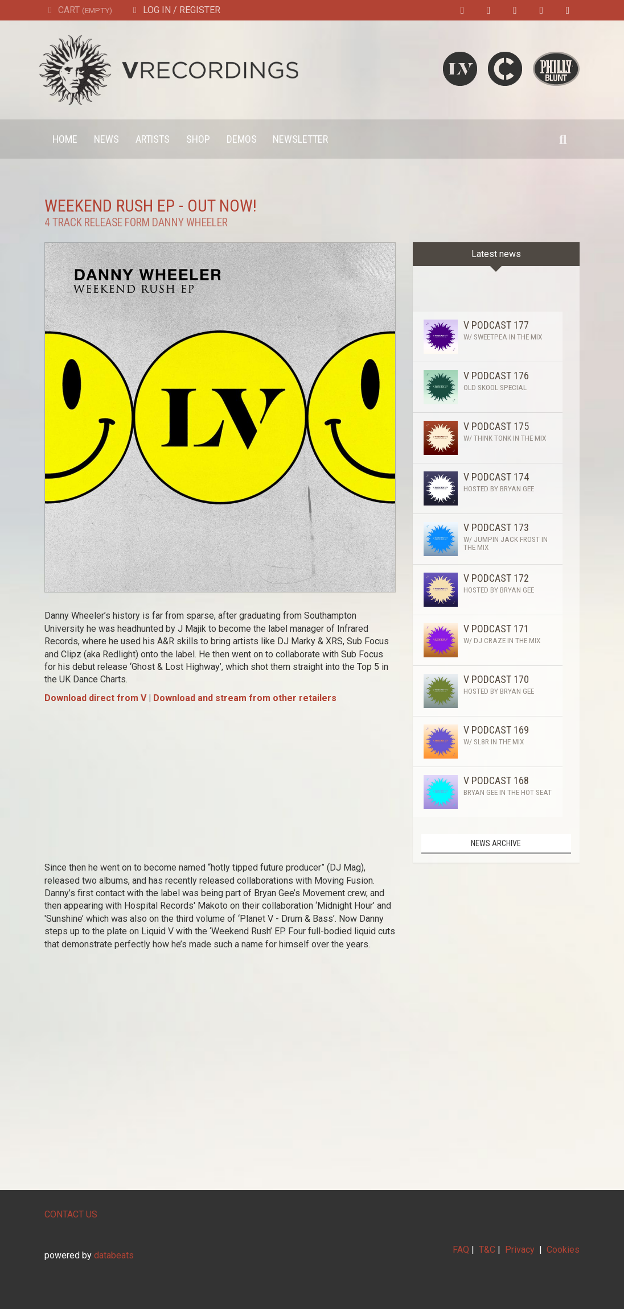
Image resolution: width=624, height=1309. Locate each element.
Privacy (520, 1249)
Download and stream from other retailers (244, 698)
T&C (487, 1249)
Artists (153, 139)
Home (64, 139)
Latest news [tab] (496, 253)
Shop (198, 139)
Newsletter (300, 139)
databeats (114, 1255)
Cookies (563, 1249)
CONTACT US (70, 1214)
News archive (496, 843)
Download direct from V (95, 698)
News (106, 139)
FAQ (461, 1249)
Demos (242, 139)
